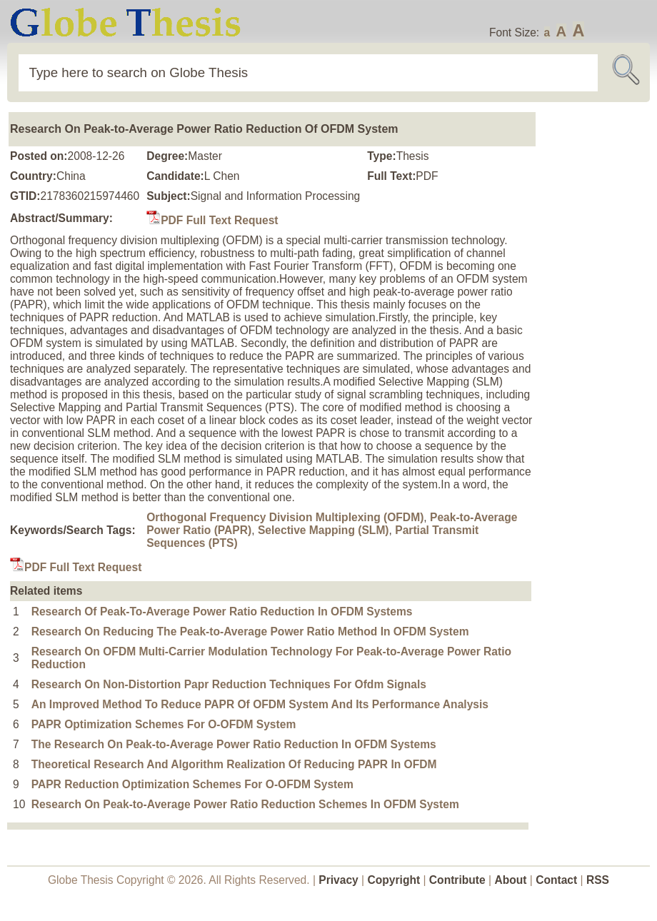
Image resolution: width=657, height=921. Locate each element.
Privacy (338, 880)
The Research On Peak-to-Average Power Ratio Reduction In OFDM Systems (233, 744)
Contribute (457, 880)
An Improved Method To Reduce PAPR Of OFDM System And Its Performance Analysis (259, 704)
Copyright (394, 880)
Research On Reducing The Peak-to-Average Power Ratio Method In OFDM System (250, 631)
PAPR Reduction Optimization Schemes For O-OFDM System (192, 784)
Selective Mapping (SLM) (323, 530)
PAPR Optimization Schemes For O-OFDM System (163, 724)
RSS (597, 880)
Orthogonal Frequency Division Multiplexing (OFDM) (284, 517)
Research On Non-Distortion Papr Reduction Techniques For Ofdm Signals (228, 684)
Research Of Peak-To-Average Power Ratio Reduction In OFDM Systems (222, 611)
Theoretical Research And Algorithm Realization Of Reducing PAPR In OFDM (234, 764)
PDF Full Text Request (212, 220)
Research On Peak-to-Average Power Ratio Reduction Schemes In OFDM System (245, 804)
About (510, 880)
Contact (558, 880)
